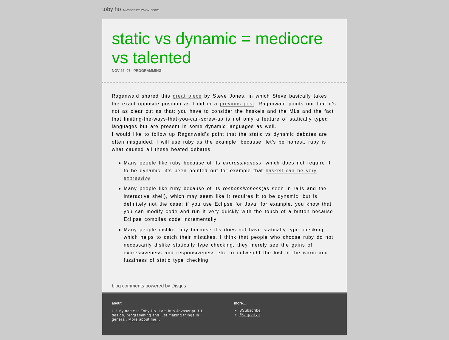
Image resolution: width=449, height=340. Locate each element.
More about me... (144, 319)
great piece (187, 96)
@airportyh (249, 315)
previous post (237, 103)
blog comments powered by (149, 285)
